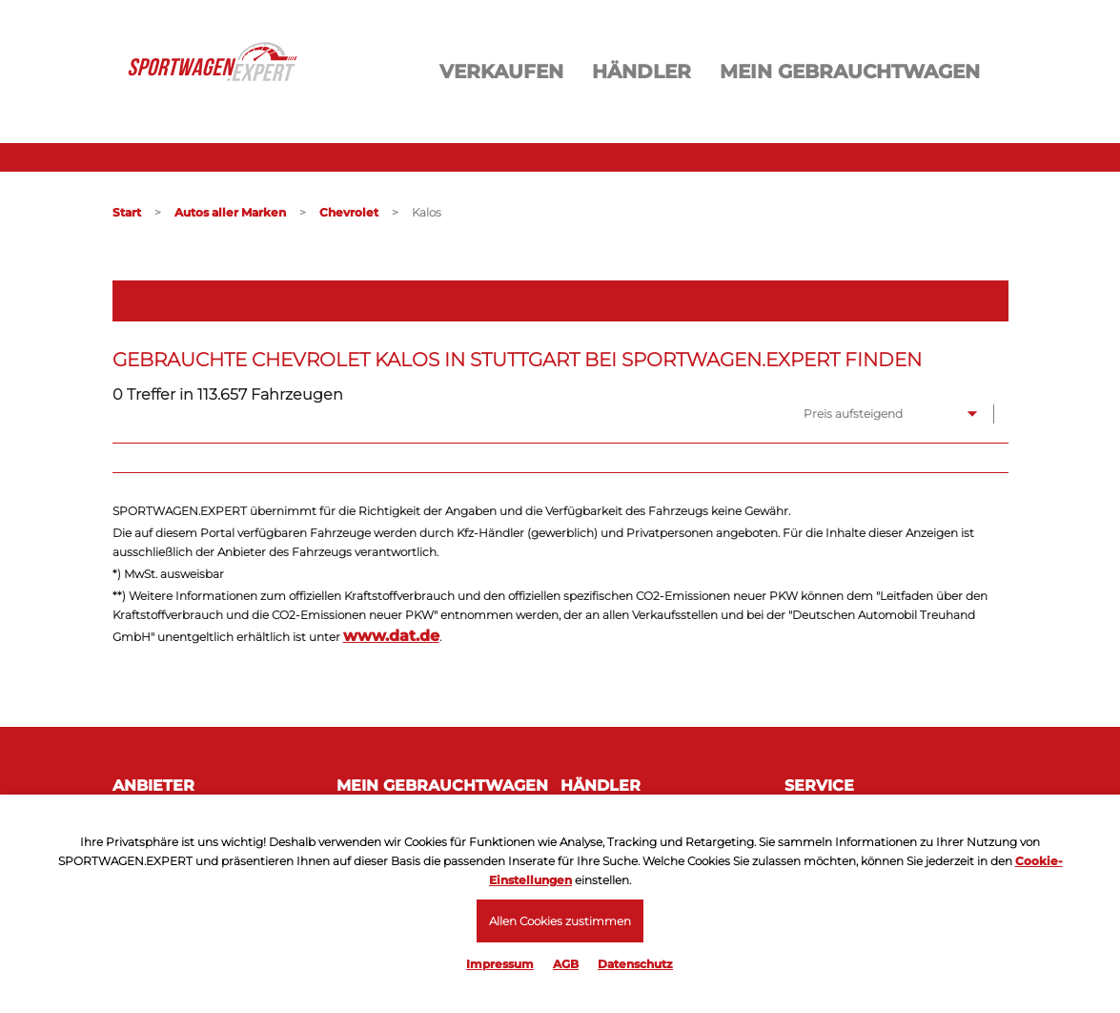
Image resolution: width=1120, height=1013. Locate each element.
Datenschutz (635, 964)
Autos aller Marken (230, 212)
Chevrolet (348, 212)
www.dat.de (391, 636)
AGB (566, 964)
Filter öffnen (560, 300)
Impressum (500, 964)
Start (126, 212)
